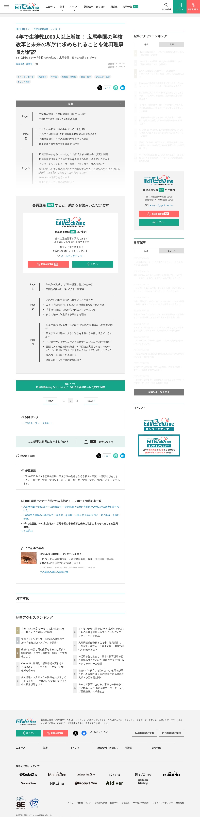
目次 (95, 104)
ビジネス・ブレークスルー (37, 423)
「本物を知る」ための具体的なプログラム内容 (64, 139)
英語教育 (42, 77)
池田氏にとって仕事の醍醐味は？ (63, 359)
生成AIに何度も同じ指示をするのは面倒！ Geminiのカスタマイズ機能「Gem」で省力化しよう (44, 653)
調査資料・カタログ (94, 6)
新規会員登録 (47, 264)
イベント (74, 7)
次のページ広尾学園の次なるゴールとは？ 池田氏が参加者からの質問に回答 (70, 385)
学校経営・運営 (103, 77)
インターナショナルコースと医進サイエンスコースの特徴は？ (79, 341)
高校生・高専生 (69, 77)
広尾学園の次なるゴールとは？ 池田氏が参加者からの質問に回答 (73, 154)
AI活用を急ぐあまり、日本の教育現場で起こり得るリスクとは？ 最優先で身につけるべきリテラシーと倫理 (101, 660)
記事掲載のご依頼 (144, 733)
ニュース (50, 6)
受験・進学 (86, 77)
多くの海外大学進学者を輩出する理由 (59, 144)
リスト (107, 88)
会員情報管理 (101, 803)
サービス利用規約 (141, 803)
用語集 (114, 6)
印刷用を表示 (25, 455)
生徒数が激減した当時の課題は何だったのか (62, 114)
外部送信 (180, 803)
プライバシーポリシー (163, 803)
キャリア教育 (24, 82)
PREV (49, 401)
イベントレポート (26, 77)
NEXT (92, 401)
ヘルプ (71, 803)
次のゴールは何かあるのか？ (61, 355)
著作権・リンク (84, 803)
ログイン (92, 264)
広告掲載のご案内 (171, 733)
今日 (146, 44)
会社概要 (126, 803)
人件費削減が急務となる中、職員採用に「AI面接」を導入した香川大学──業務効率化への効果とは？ (101, 646)
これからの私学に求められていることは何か (62, 129)
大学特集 (130, 6)
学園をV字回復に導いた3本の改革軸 (58, 118)
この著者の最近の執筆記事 (54, 572)
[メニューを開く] (6, 6)
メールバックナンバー (70, 256)
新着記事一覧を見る (159, 392)
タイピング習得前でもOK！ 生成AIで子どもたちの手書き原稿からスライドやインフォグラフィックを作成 (101, 632)
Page (25, 116)
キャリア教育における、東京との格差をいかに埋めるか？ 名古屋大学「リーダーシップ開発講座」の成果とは (101, 688)
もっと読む (27, 530)
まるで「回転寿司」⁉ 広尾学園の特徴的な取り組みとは (68, 134)
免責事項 (114, 803)
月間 (172, 44)
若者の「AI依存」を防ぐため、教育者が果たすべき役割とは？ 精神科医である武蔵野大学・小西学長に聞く (101, 674)
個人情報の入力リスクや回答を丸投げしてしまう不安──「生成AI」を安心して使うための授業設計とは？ (44, 681)
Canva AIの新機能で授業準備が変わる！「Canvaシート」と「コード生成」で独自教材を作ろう (43, 667)
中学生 (54, 77)
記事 (62, 7)
